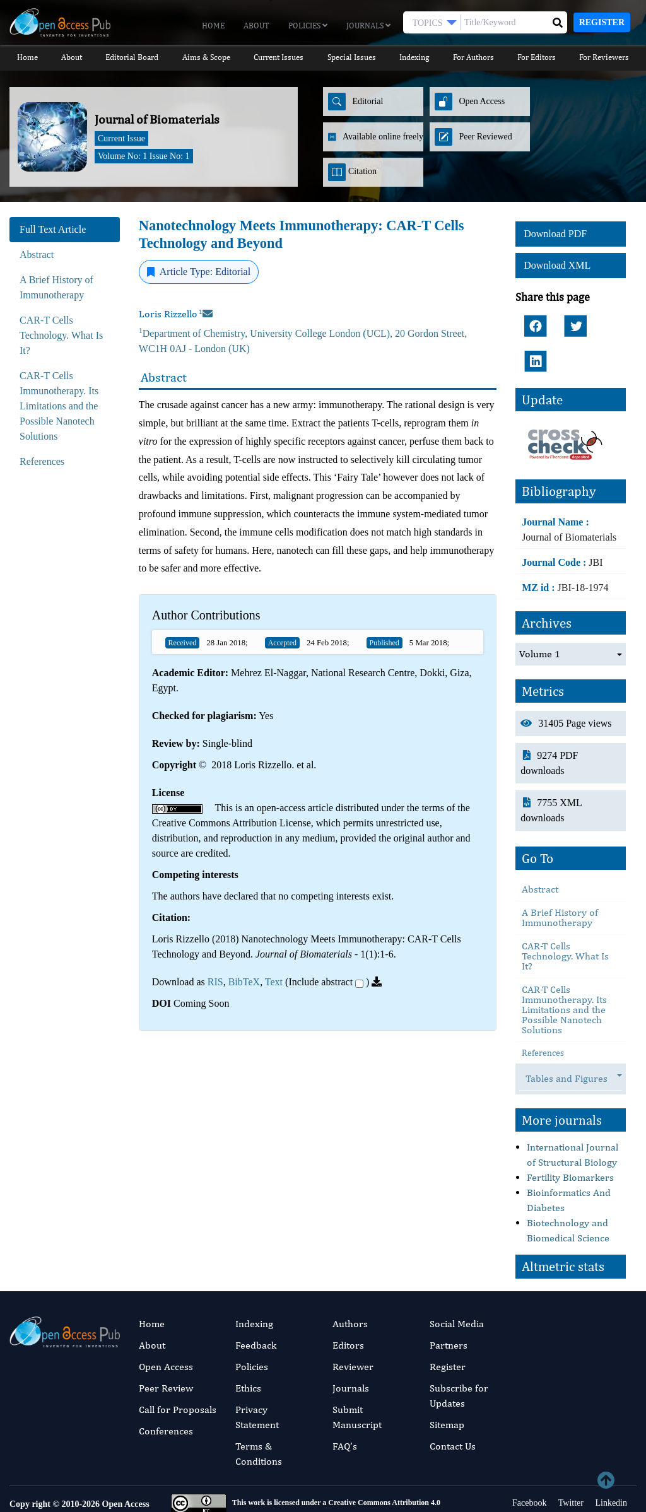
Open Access (166, 1325)
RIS (215, 981)
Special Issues (351, 57)
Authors (350, 1282)
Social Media (457, 1282)
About (256, 25)
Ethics (248, 1346)
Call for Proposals (177, 1368)
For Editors (537, 57)
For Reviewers (605, 57)
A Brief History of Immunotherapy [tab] (56, 287)
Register (602, 22)
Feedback (255, 1304)
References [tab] (42, 461)
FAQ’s (344, 1404)
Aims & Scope (206, 57)
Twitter (569, 1461)
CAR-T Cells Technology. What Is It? (565, 915)
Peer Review (166, 1346)
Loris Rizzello (171, 314)
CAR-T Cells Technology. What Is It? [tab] (61, 335)
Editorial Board (131, 57)
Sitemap (447, 1383)
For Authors (473, 57)
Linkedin (610, 1461)
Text (274, 981)
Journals (368, 25)
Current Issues (278, 57)
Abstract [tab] (37, 254)
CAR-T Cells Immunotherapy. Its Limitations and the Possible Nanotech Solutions (564, 968)
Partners (448, 1304)
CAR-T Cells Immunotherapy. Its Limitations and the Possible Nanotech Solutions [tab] (59, 406)
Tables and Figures (573, 1038)
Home (213, 25)
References (543, 1012)
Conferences (166, 1389)
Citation (352, 172)
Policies (307, 25)
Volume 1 (539, 612)
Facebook (528, 1461)
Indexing (415, 57)
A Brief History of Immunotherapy (560, 876)
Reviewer (352, 1325)
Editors (348, 1304)
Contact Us (453, 1404)
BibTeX (244, 981)
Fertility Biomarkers (570, 1136)
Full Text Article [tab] (53, 229)
